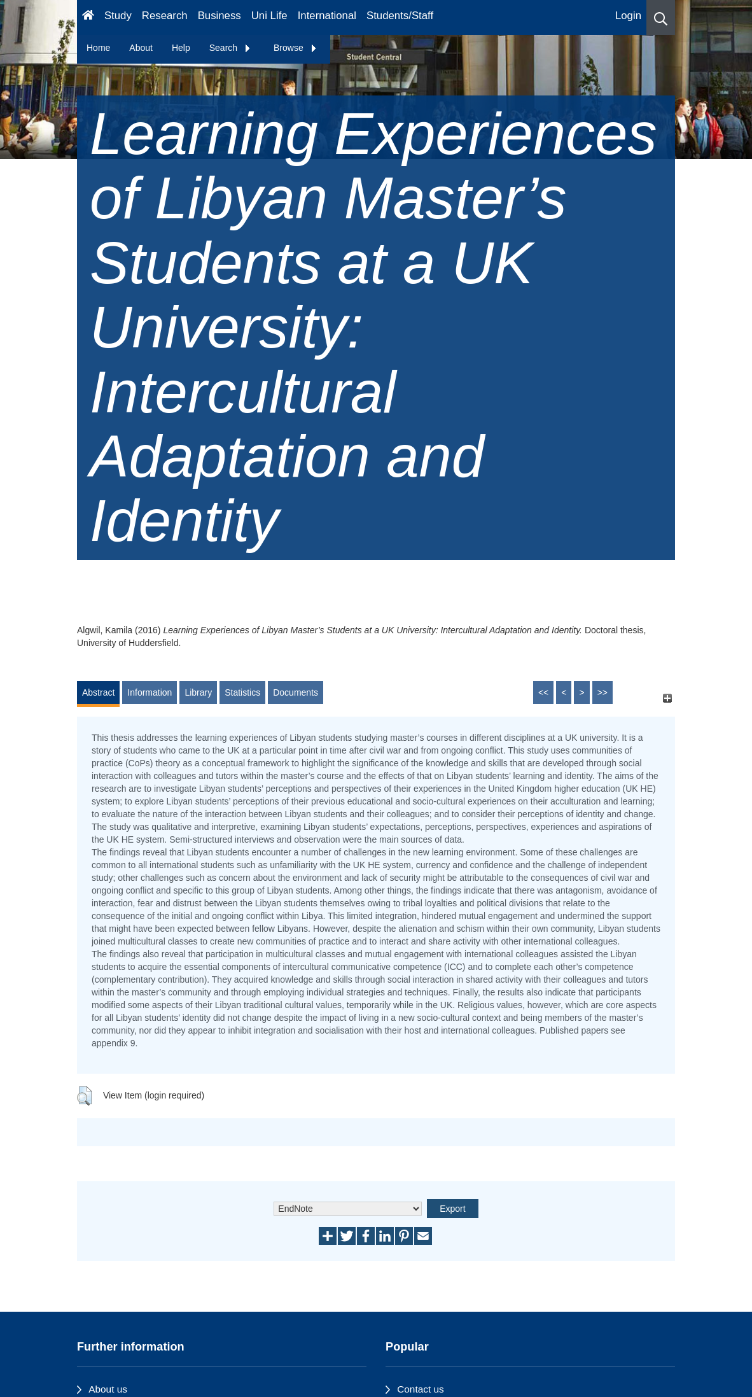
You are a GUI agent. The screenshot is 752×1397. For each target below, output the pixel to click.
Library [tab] (198, 692)
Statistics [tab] (242, 692)
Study (118, 16)
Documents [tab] (295, 692)
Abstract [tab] (98, 692)
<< (543, 692)
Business (219, 16)
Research (165, 16)
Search (230, 48)
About (141, 48)
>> (602, 692)
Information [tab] (149, 692)
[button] (660, 17)
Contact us (420, 1389)
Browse (295, 48)
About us (107, 1389)
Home (98, 48)
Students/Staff (399, 16)
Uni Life (269, 16)
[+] (667, 698)
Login (628, 16)
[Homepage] (88, 17)
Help (181, 48)
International (327, 16)
